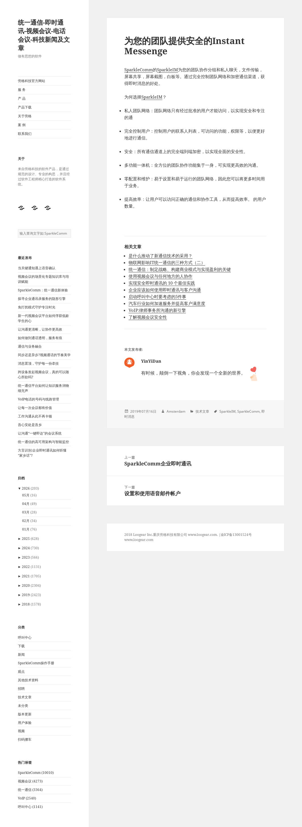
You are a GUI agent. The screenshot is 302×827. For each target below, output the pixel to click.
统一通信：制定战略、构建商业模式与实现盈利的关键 (180, 269)
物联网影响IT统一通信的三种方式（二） (167, 262)
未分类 (23, 705)
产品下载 (25, 107)
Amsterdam (176, 411)
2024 (26, 548)
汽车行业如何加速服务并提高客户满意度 (167, 303)
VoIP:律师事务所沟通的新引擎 (157, 310)
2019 (26, 594)
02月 (26, 520)
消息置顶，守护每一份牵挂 (38, 363)
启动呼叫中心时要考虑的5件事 (157, 296)
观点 (21, 671)
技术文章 (25, 697)
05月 (26, 495)
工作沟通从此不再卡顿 (35, 416)
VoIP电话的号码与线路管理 (38, 399)
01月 (26, 529)
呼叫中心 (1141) (30, 806)
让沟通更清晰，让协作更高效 (40, 329)
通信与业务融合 (30, 346)
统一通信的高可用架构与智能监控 (43, 441)
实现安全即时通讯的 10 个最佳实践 (162, 283)
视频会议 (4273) (30, 781)
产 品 (22, 98)
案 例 (22, 124)
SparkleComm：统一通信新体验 (43, 290)
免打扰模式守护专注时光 (36, 307)
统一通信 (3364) (30, 789)
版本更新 (25, 714)
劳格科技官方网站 (31, 80)
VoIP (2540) (27, 798)
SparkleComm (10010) (36, 772)
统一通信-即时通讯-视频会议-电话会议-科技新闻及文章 (44, 35)
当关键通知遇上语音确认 (36, 268)
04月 (26, 503)
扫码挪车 (25, 739)
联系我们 (25, 133)
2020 (26, 585)
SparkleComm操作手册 (36, 663)
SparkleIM (167, 69)
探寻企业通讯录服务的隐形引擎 (42, 298)
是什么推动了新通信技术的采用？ (160, 255)
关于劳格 (25, 116)
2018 (26, 604)
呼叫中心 (25, 637)
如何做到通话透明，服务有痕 (40, 337)
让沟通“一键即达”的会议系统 (40, 433)
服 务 (22, 89)
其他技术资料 (28, 680)
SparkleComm (138, 69)
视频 (21, 730)
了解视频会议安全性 (148, 317)
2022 (26, 566)
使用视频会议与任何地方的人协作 (160, 276)
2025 (26, 538)
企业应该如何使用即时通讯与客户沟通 (165, 290)
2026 (26, 488)
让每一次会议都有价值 (35, 407)
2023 (26, 557)
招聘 (21, 688)
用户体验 (25, 722)
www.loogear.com (138, 539)
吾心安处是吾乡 (30, 424)
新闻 (21, 654)
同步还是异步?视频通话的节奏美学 (44, 354)
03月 (26, 512)
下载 (21, 646)
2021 (26, 576)
